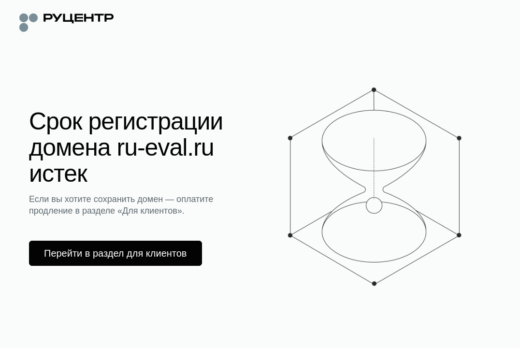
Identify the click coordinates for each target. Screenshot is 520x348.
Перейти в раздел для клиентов (115, 253)
